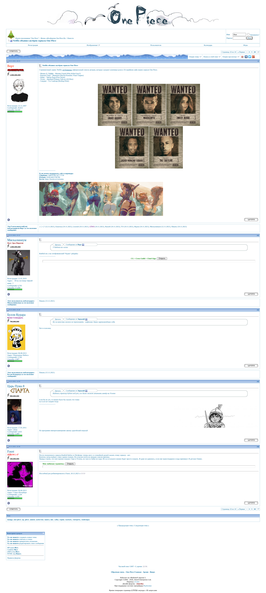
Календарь (208, 45)
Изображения (92, 45)
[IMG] (9, 552)
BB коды (10, 548)
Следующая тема (141, 525)
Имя (228, 34)
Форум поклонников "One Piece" (27, 38)
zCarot (136, 582)
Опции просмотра (229, 57)
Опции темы (194, 57)
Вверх (152, 572)
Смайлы (10, 550)
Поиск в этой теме (210, 57)
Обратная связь (117, 572)
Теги (8, 516)
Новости (71, 38)
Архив (145, 572)
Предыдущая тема (125, 525)
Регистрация (33, 45)
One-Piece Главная (133, 572)
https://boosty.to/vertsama (54, 179)
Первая (241, 52)
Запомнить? (253, 35)
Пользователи (155, 45)
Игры (245, 45)
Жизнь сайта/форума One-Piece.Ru (53, 38)
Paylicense (147, 586)
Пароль (229, 38)
